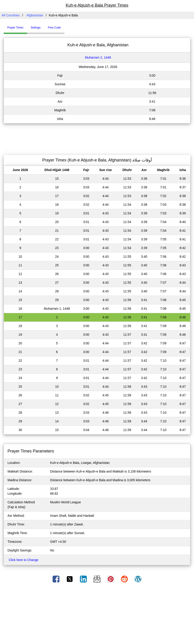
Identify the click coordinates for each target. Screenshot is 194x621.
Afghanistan (34, 15)
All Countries (11, 15)
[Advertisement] (97, 138)
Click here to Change (23, 560)
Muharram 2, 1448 (98, 57)
